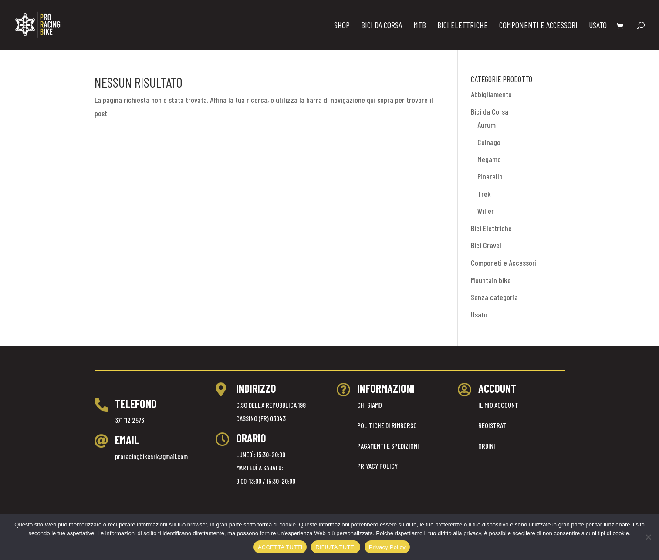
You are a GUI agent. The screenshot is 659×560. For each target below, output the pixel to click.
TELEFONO (136, 403)
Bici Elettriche (491, 228)
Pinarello (490, 176)
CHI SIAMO (369, 405)
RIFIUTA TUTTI (335, 547)
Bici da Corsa (489, 111)
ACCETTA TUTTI (280, 547)
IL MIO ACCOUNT (498, 405)
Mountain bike (491, 280)
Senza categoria (494, 297)
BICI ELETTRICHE (462, 26)
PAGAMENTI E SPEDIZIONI (388, 446)
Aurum (486, 124)
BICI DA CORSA (381, 26)
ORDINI (486, 446)
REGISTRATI (493, 425)
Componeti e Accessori (504, 262)
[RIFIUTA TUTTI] (648, 537)
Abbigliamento (491, 94)
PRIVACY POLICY (377, 466)
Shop (342, 26)
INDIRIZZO (256, 388)
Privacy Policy (387, 547)
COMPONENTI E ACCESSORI (538, 26)
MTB (419, 26)
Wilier (485, 211)
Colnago (488, 142)
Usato (479, 314)
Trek (484, 194)
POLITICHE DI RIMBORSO (387, 425)
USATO (598, 26)
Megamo (489, 159)
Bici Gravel (486, 245)
